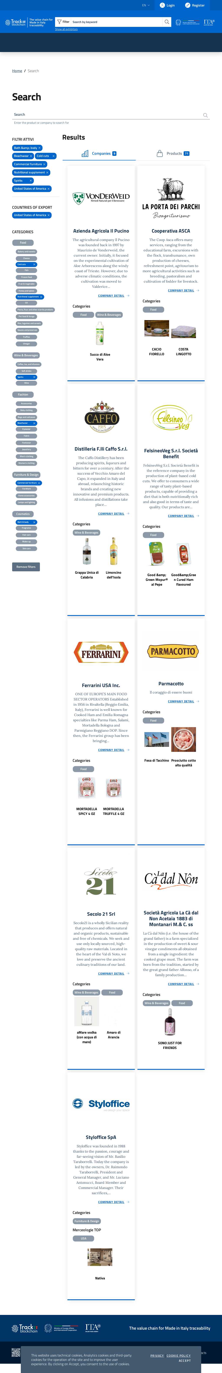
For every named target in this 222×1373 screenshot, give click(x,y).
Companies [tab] (99, 154)
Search (20, 115)
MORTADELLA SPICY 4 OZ (86, 819)
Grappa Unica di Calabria (87, 582)
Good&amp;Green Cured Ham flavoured (183, 587)
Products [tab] (172, 154)
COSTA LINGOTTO (183, 353)
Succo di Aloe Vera (100, 364)
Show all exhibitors (66, 29)
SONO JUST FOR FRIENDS (170, 1054)
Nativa (100, 1287)
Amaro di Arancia (114, 1043)
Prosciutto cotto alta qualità (183, 771)
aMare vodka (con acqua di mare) (87, 1045)
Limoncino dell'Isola (113, 582)
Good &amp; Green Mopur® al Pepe (157, 587)
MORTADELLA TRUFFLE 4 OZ (113, 819)
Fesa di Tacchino (156, 768)
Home (17, 71)
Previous (139, 336)
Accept (185, 1360)
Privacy (157, 1355)
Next (203, 336)
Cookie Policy (179, 1355)
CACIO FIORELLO (156, 353)
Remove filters (26, 567)
